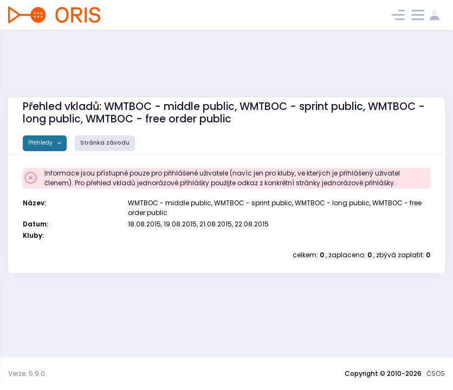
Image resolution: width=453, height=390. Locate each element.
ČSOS (435, 373)
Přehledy (41, 143)
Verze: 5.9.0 (26, 373)
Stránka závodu (105, 143)
